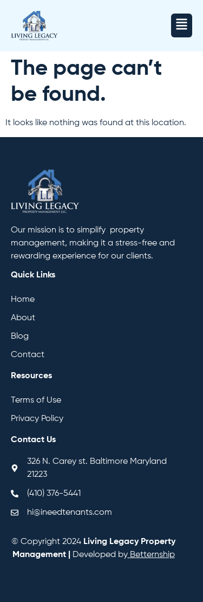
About (23, 318)
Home (23, 299)
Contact (27, 355)
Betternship (152, 555)
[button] (181, 25)
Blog (20, 336)
